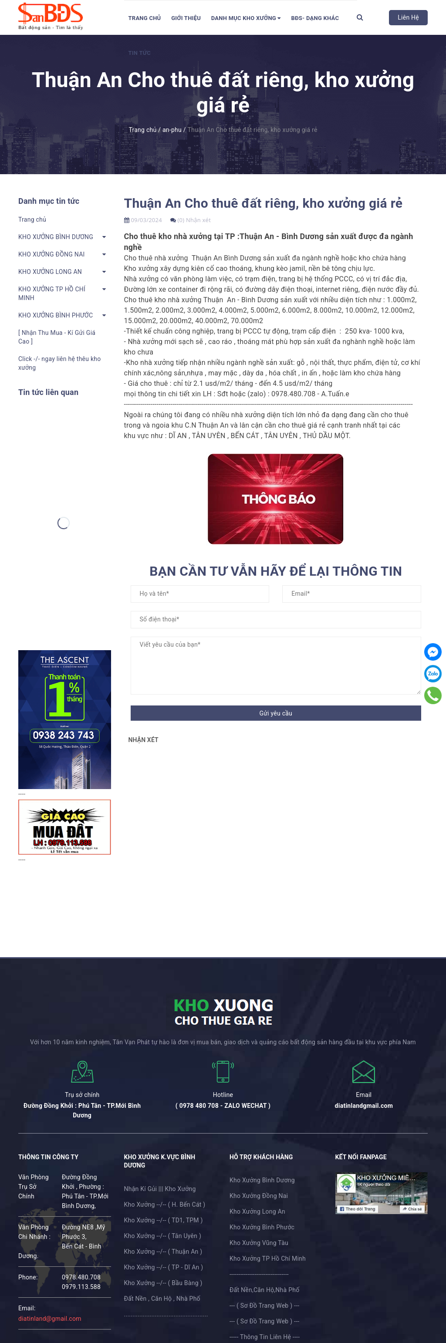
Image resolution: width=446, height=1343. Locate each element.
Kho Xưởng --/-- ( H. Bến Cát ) (165, 1204)
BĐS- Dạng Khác (315, 18)
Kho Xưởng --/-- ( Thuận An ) (163, 1251)
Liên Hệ (408, 17)
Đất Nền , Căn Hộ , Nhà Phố (162, 1298)
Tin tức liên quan (48, 392)
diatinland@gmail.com (49, 1318)
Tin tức (139, 53)
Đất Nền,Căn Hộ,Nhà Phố (264, 1289)
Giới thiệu (186, 18)
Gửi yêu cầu (275, 713)
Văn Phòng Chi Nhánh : (34, 1232)
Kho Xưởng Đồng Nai (259, 1195)
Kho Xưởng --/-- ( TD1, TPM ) (163, 1220)
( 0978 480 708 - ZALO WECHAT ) (223, 1105)
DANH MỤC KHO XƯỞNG (246, 18)
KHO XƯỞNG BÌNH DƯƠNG (55, 236)
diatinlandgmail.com (364, 1105)
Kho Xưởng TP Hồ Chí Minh (268, 1258)
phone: (28, 1277)
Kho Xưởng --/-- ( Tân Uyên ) (163, 1235)
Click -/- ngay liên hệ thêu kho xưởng (59, 363)
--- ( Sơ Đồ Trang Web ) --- (264, 1305)
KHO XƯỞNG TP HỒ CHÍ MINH (51, 293)
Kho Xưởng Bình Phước (262, 1227)
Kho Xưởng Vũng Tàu (259, 1242)
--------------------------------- (259, 1274)
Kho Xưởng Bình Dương (262, 1180)
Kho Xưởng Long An (257, 1211)
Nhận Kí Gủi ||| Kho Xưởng (160, 1188)
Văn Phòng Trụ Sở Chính (33, 1187)
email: (27, 1308)
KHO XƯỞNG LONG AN (50, 271)
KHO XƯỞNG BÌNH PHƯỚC (55, 315)
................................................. (166, 1314)
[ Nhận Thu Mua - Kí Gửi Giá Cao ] (56, 337)
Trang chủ (144, 18)
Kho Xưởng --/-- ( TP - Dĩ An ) (163, 1267)
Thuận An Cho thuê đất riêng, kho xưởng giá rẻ (263, 203)
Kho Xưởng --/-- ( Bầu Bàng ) (163, 1282)
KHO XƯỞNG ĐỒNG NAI (51, 254)
